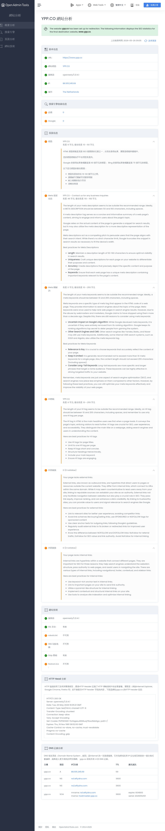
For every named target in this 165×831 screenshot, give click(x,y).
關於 (45, 827)
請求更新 (150, 40)
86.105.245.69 (81, 787)
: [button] (53, 141)
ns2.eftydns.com (83, 801)
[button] (111, 143)
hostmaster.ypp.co (91, 812)
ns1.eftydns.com (82, 794)
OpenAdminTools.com (73, 827)
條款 (59, 827)
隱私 (52, 827)
